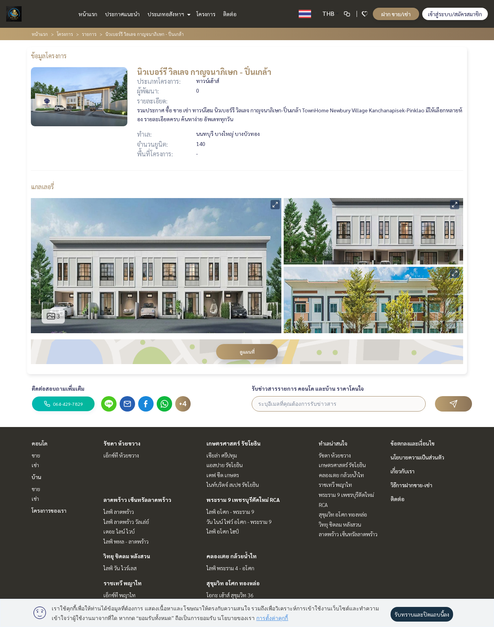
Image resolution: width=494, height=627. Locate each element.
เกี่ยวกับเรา (402, 471)
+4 (183, 403)
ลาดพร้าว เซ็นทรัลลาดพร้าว (137, 499)
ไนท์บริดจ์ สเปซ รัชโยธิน (232, 484)
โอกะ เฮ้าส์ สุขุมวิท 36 (230, 594)
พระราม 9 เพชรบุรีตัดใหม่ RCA (243, 499)
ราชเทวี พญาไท (122, 583)
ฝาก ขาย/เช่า (396, 13)
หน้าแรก (87, 13)
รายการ (89, 34)
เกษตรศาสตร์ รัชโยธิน (233, 443)
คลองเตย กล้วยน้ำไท (231, 555)
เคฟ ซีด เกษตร (222, 474)
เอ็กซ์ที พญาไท (119, 594)
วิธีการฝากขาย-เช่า (411, 484)
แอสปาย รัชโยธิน (224, 464)
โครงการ (205, 13)
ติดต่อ (230, 13)
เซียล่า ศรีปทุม (221, 455)
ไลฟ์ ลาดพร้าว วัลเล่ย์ (126, 521)
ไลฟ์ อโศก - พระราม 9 (230, 511)
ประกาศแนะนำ (122, 13)
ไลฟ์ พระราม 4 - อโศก (230, 567)
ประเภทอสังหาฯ (168, 13)
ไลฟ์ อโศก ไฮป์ (222, 531)
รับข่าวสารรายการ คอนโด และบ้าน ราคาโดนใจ (308, 388)
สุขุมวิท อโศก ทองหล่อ (233, 583)
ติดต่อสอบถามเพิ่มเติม (58, 388)
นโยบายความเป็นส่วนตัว (417, 457)
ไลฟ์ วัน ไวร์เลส (120, 567)
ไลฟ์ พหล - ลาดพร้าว (126, 541)
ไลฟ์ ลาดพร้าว (118, 511)
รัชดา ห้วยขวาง (121, 443)
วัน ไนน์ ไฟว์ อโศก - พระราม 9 (239, 521)
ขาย (36, 455)
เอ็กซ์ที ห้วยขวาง (121, 455)
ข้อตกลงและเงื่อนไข (413, 443)
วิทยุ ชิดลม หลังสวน (126, 555)
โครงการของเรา (49, 510)
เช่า (35, 464)
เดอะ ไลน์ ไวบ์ (119, 531)
